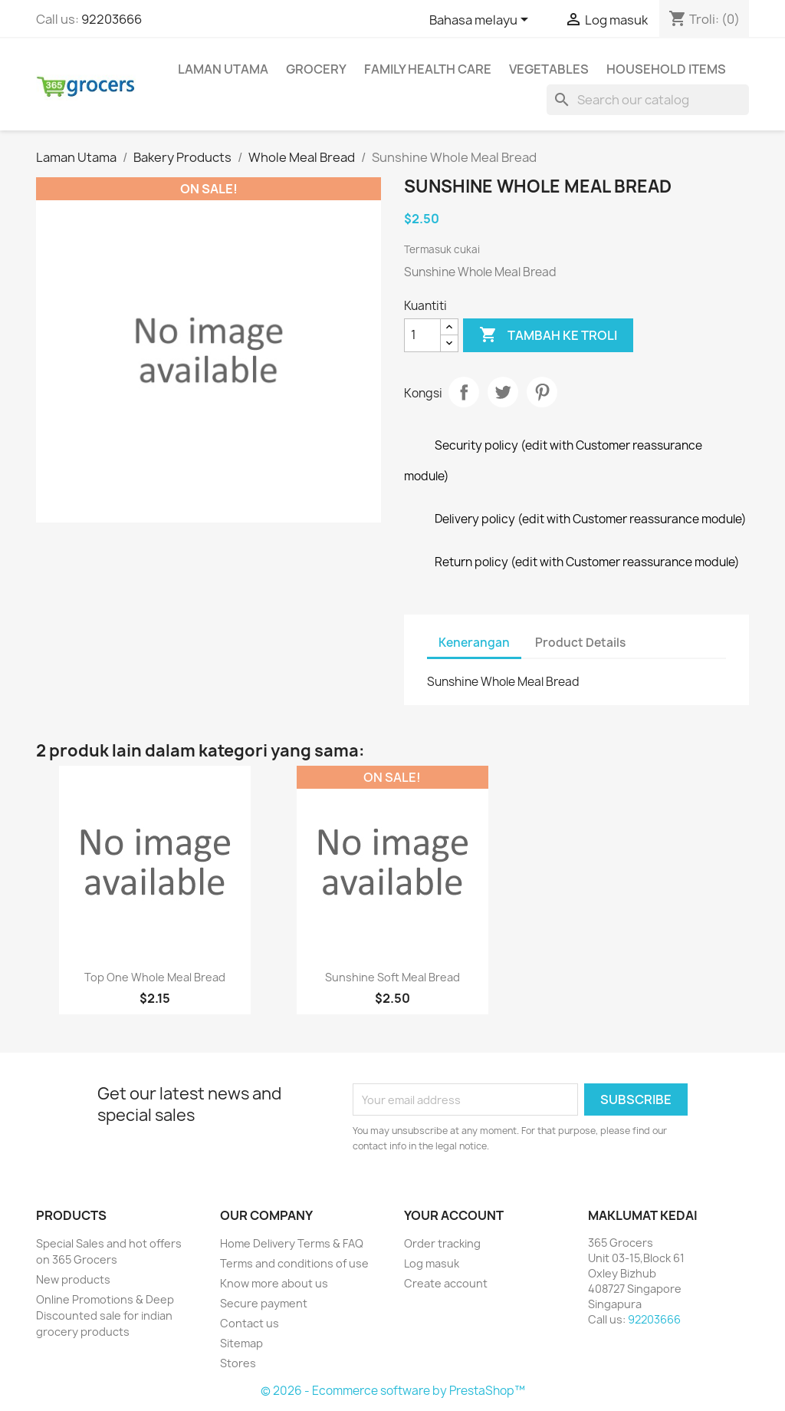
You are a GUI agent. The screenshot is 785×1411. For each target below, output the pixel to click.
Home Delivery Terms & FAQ (291, 1243)
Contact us (249, 1323)
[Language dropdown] (481, 21)
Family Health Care (427, 69)
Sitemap (241, 1343)
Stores (238, 1363)
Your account (454, 1215)
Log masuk (431, 1263)
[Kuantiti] (422, 335)
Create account (446, 1283)
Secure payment (263, 1303)
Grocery (316, 69)
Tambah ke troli (548, 335)
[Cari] (648, 99)
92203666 (111, 19)
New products (73, 1279)
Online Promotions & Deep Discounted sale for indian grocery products (105, 1315)
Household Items (666, 69)
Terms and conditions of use (294, 1263)
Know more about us (274, 1283)
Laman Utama (223, 69)
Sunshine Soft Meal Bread (392, 977)
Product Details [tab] (580, 643)
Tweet (503, 392)
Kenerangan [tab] (474, 643)
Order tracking (442, 1243)
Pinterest (542, 392)
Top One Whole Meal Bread (154, 977)
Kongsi (463, 392)
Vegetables (549, 69)
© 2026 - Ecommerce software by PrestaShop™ (393, 1391)
